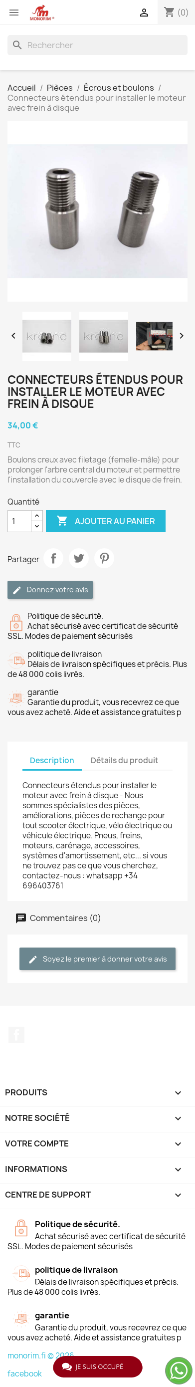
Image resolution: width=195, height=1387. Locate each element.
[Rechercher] (97, 45)
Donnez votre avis (50, 590)
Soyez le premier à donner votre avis (97, 959)
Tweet (79, 558)
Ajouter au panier (105, 521)
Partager (53, 558)
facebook (24, 1373)
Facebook (16, 1035)
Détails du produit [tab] (125, 760)
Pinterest (104, 558)
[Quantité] (19, 521)
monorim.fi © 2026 (40, 1355)
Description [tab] (52, 760)
